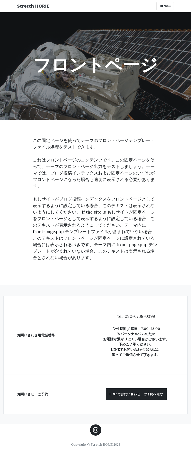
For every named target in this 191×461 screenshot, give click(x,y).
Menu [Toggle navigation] (165, 6)
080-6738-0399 (140, 316)
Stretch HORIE (33, 6)
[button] (136, 394)
